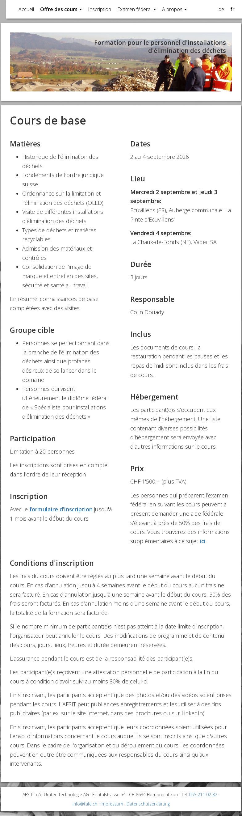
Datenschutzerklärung (148, 804)
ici (203, 541)
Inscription (99, 9)
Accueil (26, 9)
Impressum (112, 804)
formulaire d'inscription (61, 509)
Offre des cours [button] (61, 9)
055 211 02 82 (203, 794)
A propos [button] (174, 9)
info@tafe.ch (85, 804)
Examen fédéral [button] (136, 9)
